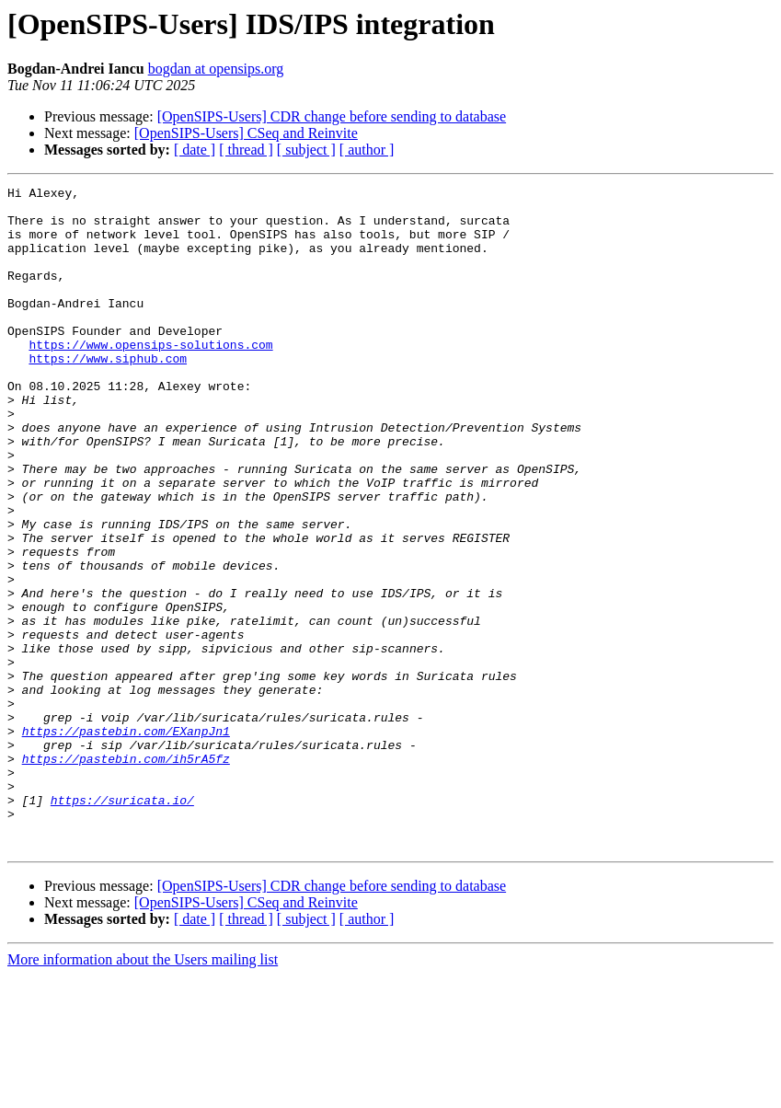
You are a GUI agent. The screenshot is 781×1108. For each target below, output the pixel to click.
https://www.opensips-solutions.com (150, 377)
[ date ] (194, 149)
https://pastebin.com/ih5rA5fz (126, 874)
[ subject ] (306, 149)
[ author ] (367, 149)
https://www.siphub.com (108, 394)
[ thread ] (246, 149)
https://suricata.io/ (122, 924)
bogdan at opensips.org (216, 68)
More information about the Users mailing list (142, 1092)
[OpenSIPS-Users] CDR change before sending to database (331, 116)
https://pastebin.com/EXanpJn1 (126, 841)
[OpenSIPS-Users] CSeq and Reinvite (246, 133)
